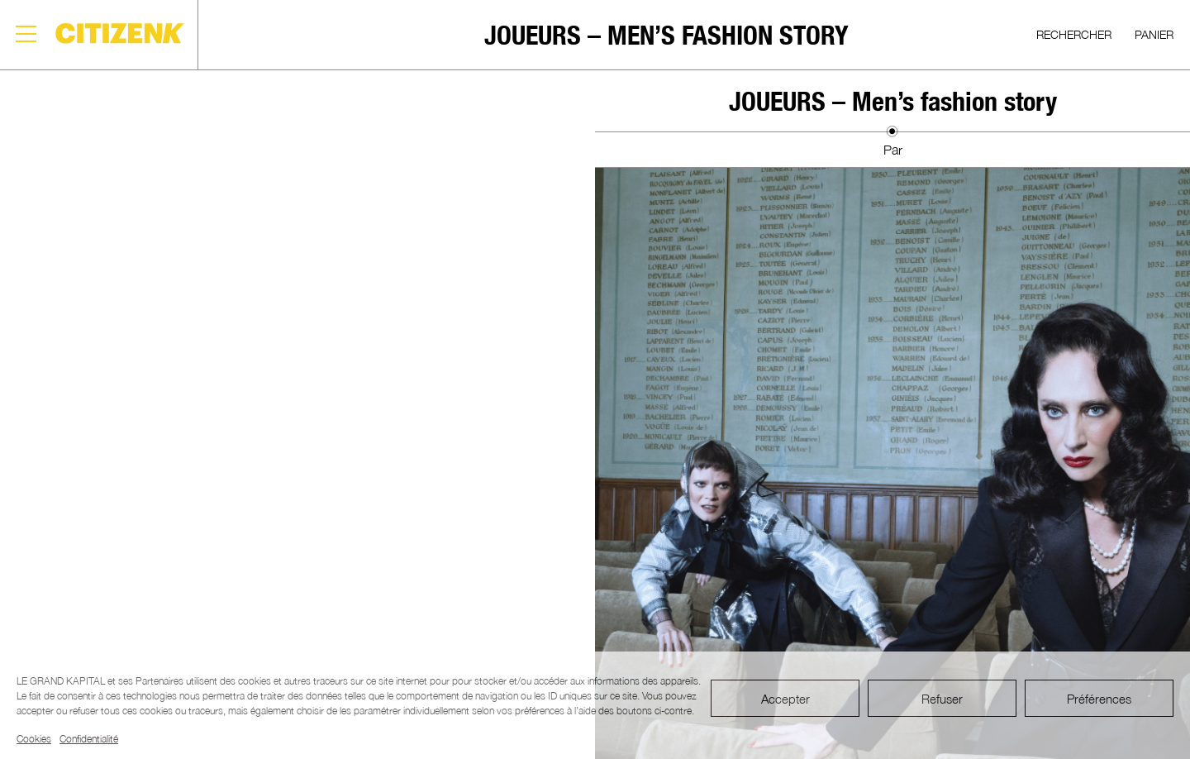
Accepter (785, 698)
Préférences (1099, 698)
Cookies (34, 739)
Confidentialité (89, 739)
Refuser (942, 698)
